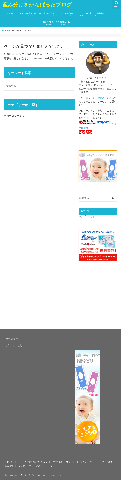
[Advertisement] (100, 297)
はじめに (10, 14)
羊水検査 (100, 14)
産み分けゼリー (71, 14)
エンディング (48, 23)
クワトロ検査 (86, 14)
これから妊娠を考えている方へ (29, 14)
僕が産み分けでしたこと (53, 14)
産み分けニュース (63, 23)
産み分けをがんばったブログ (37, 4)
